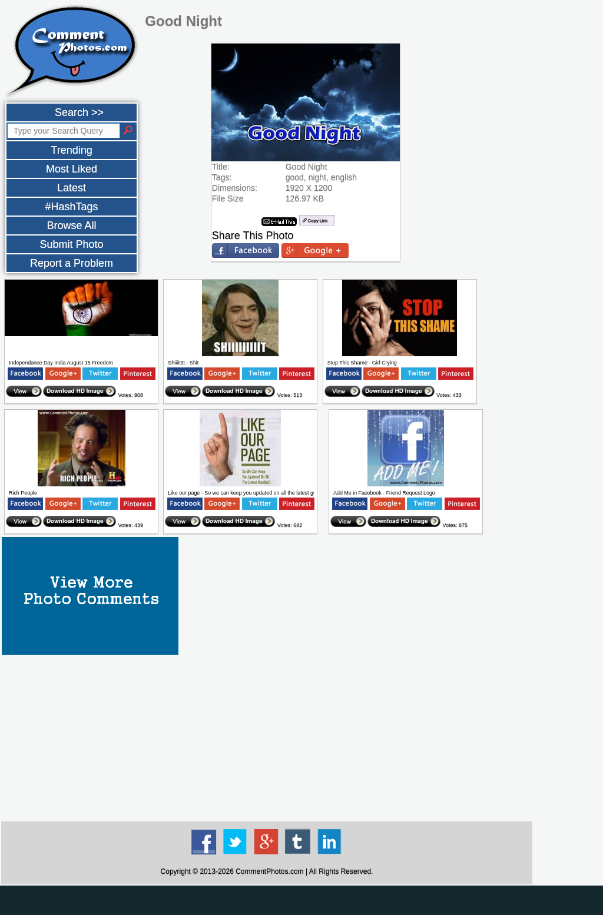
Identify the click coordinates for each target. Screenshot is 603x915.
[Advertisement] (267, 737)
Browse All (71, 225)
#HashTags (71, 207)
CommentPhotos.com (269, 871)
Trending (71, 150)
